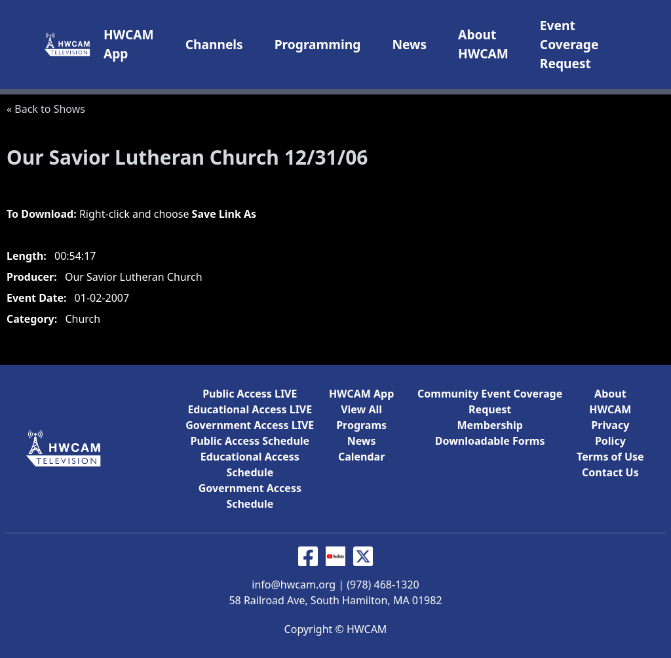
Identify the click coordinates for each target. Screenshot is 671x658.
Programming (318, 44)
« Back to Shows (46, 109)
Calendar (361, 456)
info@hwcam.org (294, 584)
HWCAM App (361, 393)
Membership (489, 425)
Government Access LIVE (249, 425)
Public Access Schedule (250, 441)
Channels (214, 44)
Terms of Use (610, 456)
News (409, 44)
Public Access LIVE (249, 393)
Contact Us (610, 472)
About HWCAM (483, 44)
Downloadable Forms (490, 441)
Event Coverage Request (569, 44)
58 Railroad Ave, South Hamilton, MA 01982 (335, 600)
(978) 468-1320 (383, 584)
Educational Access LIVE (249, 409)
